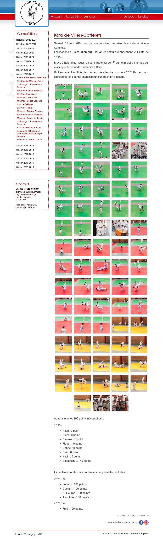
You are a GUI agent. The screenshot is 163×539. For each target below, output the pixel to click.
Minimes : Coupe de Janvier (30, 118)
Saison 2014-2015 (25, 145)
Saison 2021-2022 (25, 48)
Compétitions (110, 16)
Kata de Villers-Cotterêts (32, 77)
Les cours (90, 16)
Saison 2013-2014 (25, 150)
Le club (143, 16)
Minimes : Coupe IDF (27, 97)
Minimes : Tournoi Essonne (30, 111)
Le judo (129, 16)
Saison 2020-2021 (25, 52)
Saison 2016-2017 (25, 70)
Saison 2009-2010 (25, 167)
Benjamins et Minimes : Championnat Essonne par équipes (29, 133)
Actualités (73, 16)
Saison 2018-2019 (25, 61)
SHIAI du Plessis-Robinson (30, 90)
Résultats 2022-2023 (26, 44)
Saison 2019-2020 (25, 57)
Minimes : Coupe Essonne (29, 101)
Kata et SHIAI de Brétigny (29, 127)
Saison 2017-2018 (25, 65)
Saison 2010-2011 (25, 162)
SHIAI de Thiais (24, 107)
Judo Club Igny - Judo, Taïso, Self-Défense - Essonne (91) (31, 12)
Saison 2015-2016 (25, 74)
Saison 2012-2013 (25, 154)
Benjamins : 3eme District (29, 139)
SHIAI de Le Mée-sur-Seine (30, 81)
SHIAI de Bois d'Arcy (27, 94)
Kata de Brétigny (25, 104)
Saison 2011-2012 (25, 158)
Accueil (56, 16)
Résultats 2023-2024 (26, 40)
